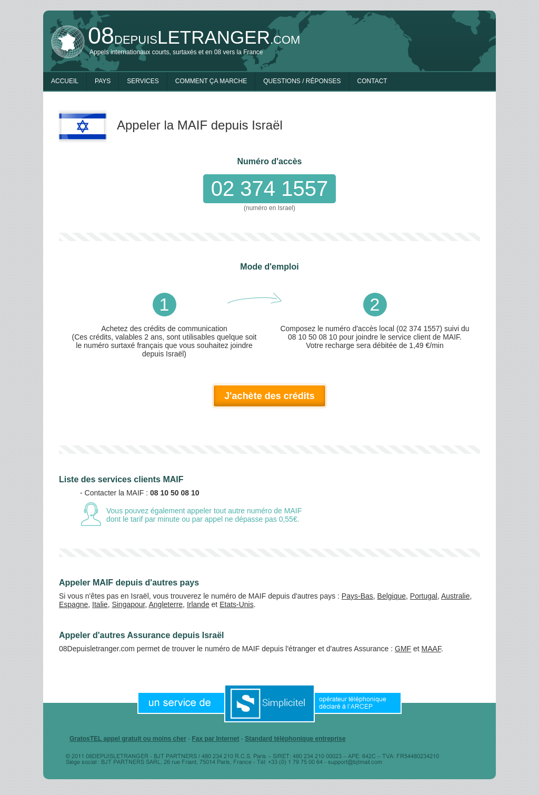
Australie (455, 596)
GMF (403, 648)
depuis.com (194, 37)
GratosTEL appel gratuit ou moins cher (127, 738)
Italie (100, 604)
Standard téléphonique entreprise (295, 738)
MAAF (431, 648)
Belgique (391, 596)
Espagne (73, 604)
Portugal (423, 596)
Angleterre (166, 604)
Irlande (198, 604)
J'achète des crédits (269, 396)
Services (142, 81)
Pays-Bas (357, 596)
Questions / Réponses (302, 81)
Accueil (64, 81)
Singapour (128, 604)
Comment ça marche (211, 81)
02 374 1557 (269, 188)
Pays (103, 81)
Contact (372, 81)
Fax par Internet (215, 738)
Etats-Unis (236, 604)
